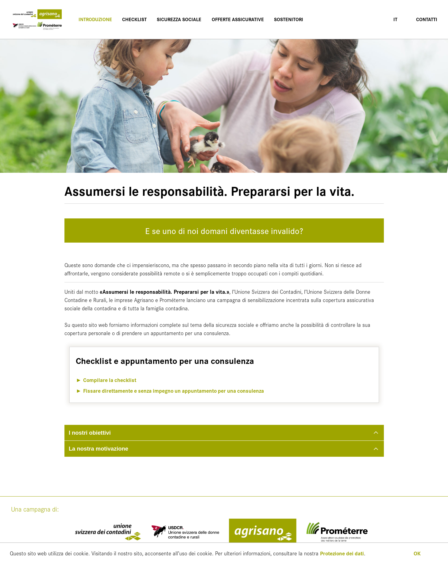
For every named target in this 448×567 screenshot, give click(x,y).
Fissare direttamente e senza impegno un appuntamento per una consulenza (176, 390)
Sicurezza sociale (177, 19)
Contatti (426, 19)
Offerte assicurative (236, 19)
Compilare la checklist (110, 380)
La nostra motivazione (98, 448)
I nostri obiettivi (90, 432)
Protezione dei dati (343, 553)
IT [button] (396, 19)
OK (417, 553)
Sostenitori (286, 19)
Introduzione (94, 19)
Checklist (133, 19)
